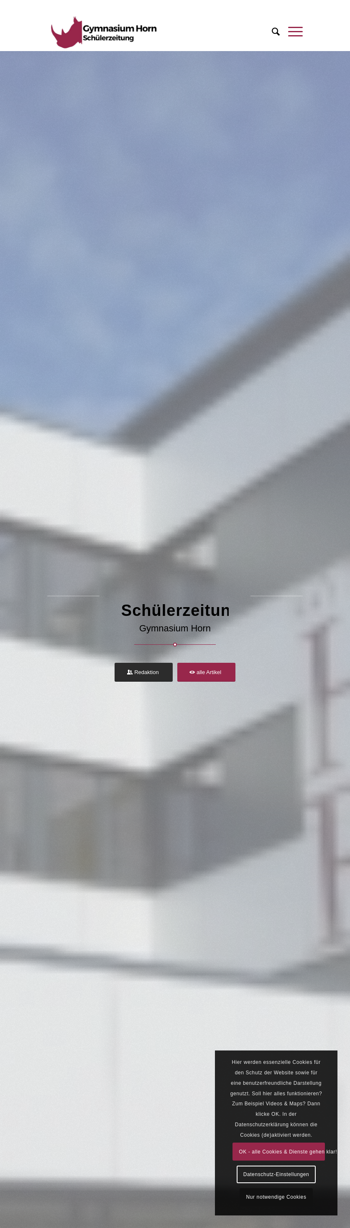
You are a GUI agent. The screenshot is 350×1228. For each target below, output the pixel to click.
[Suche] (271, 32)
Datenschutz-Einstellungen (276, 1174)
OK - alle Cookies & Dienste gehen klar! (282, 1152)
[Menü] (291, 32)
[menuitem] (271, 32)
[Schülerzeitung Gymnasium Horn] (103, 32)
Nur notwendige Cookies (276, 1197)
